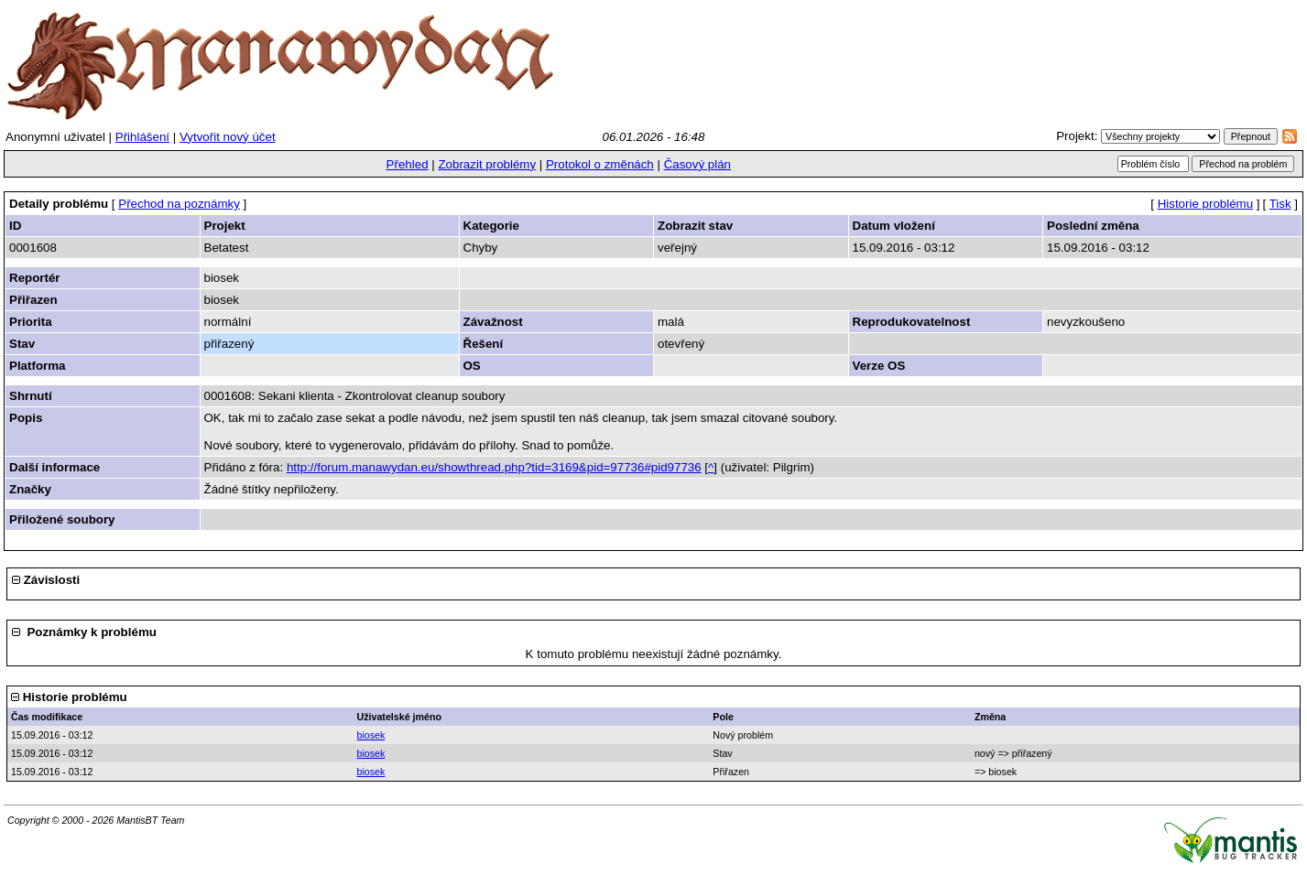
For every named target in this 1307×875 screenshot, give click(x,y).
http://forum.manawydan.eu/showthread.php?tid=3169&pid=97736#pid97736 (494, 467)
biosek (371, 734)
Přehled (408, 164)
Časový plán (697, 164)
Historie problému (1205, 204)
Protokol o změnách (600, 164)
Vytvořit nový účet (228, 137)
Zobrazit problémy (487, 164)
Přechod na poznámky (179, 204)
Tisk (1280, 204)
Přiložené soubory (62, 519)
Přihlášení (142, 137)
